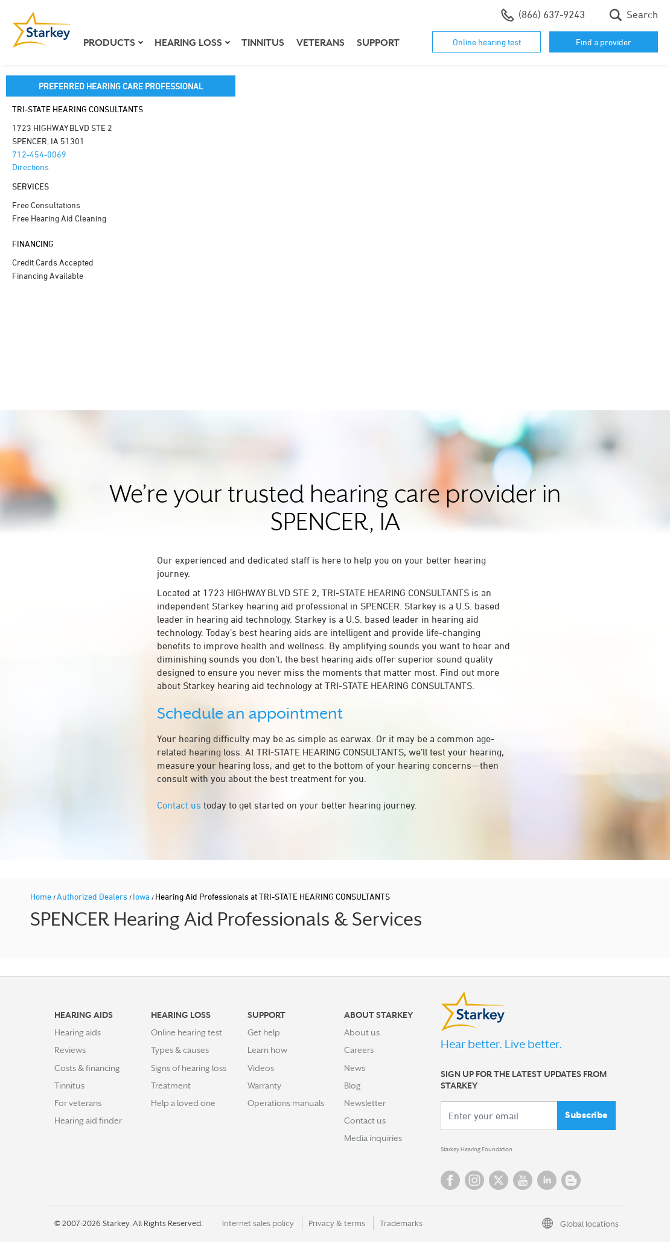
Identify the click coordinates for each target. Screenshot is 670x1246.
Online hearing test (487, 42)
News (354, 1068)
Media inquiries (373, 1138)
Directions (30, 167)
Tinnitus (262, 42)
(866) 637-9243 (543, 15)
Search (633, 15)
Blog (352, 1085)
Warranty (264, 1085)
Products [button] (109, 42)
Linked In (547, 1184)
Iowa (142, 896)
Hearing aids (77, 1032)
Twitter (498, 1184)
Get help (263, 1032)
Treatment (171, 1085)
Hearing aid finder (88, 1120)
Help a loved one (183, 1103)
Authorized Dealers (93, 896)
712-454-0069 (39, 154)
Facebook (450, 1184)
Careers (359, 1050)
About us (362, 1032)
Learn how (267, 1050)
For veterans (77, 1103)
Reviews (70, 1050)
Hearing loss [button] (188, 42)
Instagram (474, 1184)
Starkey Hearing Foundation (493, 1152)
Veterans (320, 42)
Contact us (179, 804)
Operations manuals (285, 1103)
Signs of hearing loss (188, 1068)
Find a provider (603, 42)
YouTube (522, 1184)
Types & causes (180, 1050)
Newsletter (365, 1103)
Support (378, 42)
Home (41, 896)
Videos (260, 1068)
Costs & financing (87, 1068)
